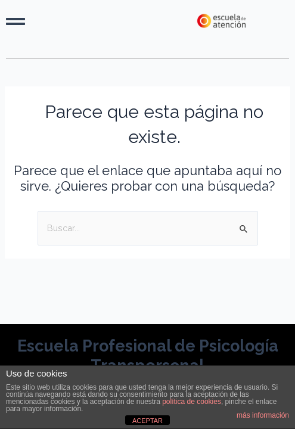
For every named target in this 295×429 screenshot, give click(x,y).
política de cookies (191, 401)
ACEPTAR (147, 420)
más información (263, 415)
